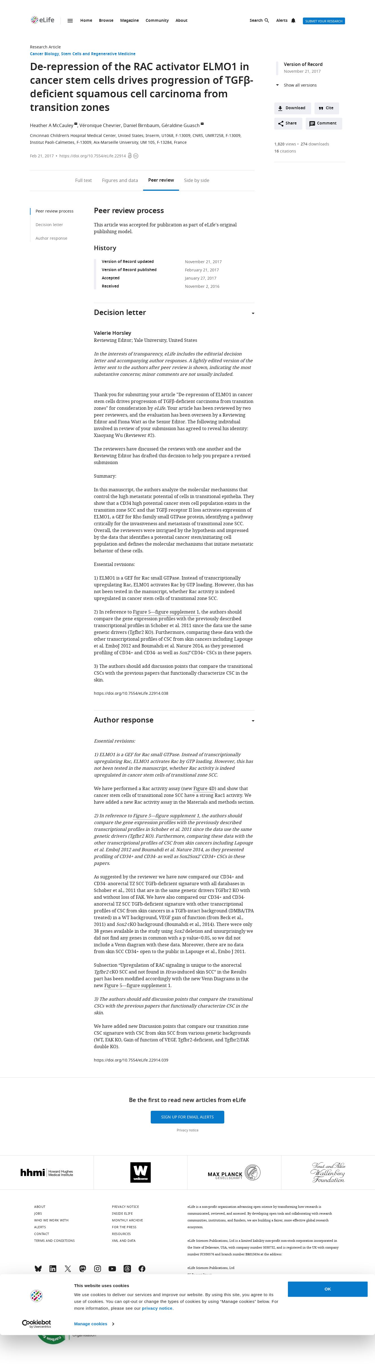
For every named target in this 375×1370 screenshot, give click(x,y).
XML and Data (123, 1240)
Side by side (196, 180)
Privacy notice (188, 1130)
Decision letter (49, 225)
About (182, 21)
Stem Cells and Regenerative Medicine (98, 54)
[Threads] (127, 1271)
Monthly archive (127, 1220)
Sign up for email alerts (187, 1117)
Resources (121, 1234)
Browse (106, 21)
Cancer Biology (44, 54)
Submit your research (323, 21)
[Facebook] (142, 1271)
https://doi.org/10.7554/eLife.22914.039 (131, 1060)
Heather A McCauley (51, 125)
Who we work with (51, 1220)
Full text (83, 180)
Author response (51, 238)
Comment (328, 125)
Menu (70, 20)
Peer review (161, 180)
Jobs (38, 1213)
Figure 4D (204, 788)
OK (328, 1324)
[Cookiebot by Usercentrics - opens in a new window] (36, 1359)
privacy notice (157, 1343)
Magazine (129, 21)
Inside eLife (122, 1213)
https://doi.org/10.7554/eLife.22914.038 (131, 693)
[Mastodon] (83, 1271)
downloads (315, 144)
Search (256, 21)
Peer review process (55, 211)
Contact (41, 1234)
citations (285, 151)
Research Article (45, 47)
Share (291, 123)
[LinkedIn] (53, 1271)
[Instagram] (98, 1271)
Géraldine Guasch (180, 125)
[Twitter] (68, 1271)
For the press (124, 1227)
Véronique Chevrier (100, 125)
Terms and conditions (54, 1240)
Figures (120, 180)
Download (295, 108)
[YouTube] (112, 1271)
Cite (329, 108)
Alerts (282, 21)
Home (86, 21)
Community (157, 21)
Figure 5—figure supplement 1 (166, 612)
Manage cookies (90, 1358)
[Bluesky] (38, 1271)
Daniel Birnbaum (141, 125)
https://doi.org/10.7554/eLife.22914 (92, 156)
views (285, 144)
